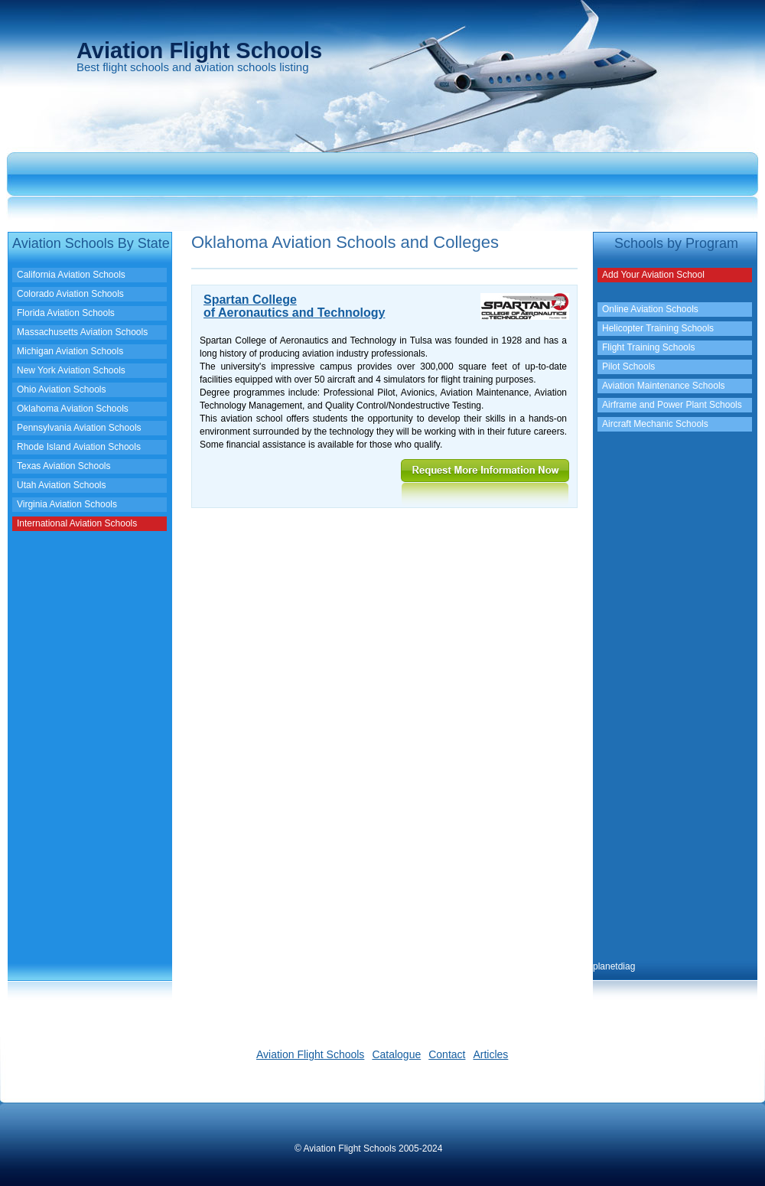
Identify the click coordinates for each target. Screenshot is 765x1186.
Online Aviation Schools (650, 309)
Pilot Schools (628, 366)
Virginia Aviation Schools (67, 504)
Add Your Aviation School (653, 274)
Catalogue (396, 1054)
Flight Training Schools (648, 347)
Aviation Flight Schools (310, 1054)
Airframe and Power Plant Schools (672, 404)
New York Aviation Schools (71, 370)
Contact (446, 1054)
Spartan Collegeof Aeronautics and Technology (294, 306)
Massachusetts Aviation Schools (82, 332)
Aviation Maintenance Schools (663, 385)
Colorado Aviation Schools (70, 293)
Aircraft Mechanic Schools (655, 424)
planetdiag (614, 966)
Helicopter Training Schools (658, 328)
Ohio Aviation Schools (61, 389)
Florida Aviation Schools (66, 313)
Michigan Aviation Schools (70, 351)
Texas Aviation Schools (64, 466)
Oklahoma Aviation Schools (73, 408)
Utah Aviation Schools (61, 485)
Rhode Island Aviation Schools (79, 446)
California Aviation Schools (71, 274)
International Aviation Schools (77, 523)
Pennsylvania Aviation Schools (79, 427)
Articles (490, 1054)
